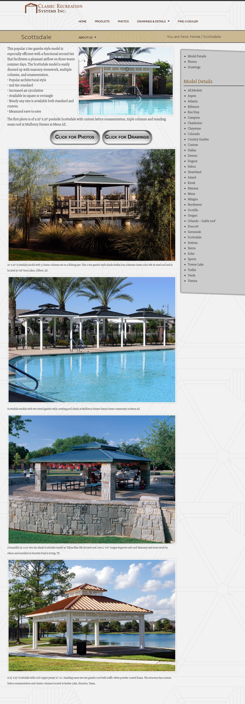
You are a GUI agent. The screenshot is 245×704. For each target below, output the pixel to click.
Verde (191, 275)
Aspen (192, 96)
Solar (191, 254)
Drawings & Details (151, 21)
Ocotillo (193, 210)
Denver (192, 156)
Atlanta (193, 101)
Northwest (195, 205)
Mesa (191, 194)
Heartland (194, 172)
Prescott (193, 226)
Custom (193, 145)
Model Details (197, 56)
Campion (194, 118)
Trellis (192, 270)
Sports (192, 259)
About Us (85, 37)
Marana (193, 188)
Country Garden (198, 139)
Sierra (191, 248)
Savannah (194, 232)
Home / (196, 37)
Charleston (195, 123)
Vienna (192, 281)
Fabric (192, 166)
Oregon (192, 215)
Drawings (194, 67)
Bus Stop (193, 112)
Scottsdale (195, 237)
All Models (195, 90)
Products (102, 21)
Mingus (193, 199)
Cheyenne (194, 128)
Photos (123, 21)
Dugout (192, 161)
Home (82, 21)
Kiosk (191, 183)
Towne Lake (196, 264)
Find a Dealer (188, 21)
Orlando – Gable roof (201, 221)
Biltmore (193, 107)
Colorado (194, 134)
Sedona (193, 243)
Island (192, 177)
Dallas (192, 150)
